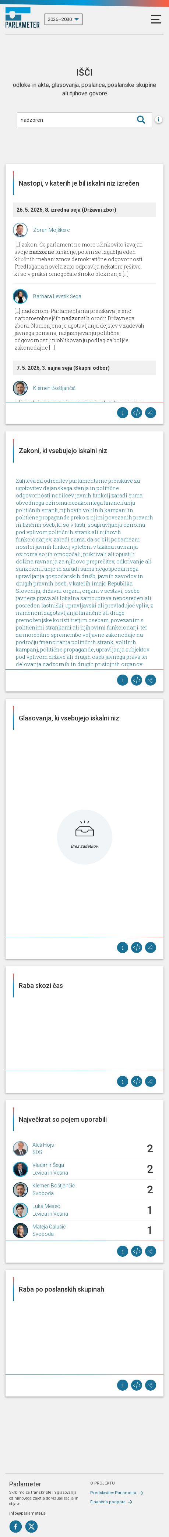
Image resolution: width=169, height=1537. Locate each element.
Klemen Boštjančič (54, 388)
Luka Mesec (46, 1206)
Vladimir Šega (48, 1165)
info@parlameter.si (27, 1513)
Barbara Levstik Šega (57, 296)
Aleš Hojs (43, 1145)
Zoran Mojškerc (51, 230)
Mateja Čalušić (49, 1227)
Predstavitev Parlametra (113, 1492)
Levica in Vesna (50, 1173)
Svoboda (43, 1193)
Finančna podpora (108, 1502)
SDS (37, 1152)
